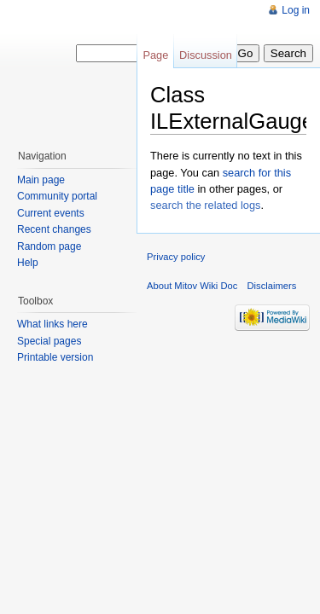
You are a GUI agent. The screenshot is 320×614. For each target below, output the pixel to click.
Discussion (205, 55)
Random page (49, 246)
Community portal (57, 196)
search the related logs (205, 205)
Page (155, 55)
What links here (52, 324)
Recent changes (54, 229)
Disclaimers (272, 286)
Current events (50, 213)
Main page (41, 180)
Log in (296, 10)
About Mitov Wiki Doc (192, 286)
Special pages (49, 341)
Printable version (55, 357)
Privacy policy (176, 257)
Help (27, 263)
